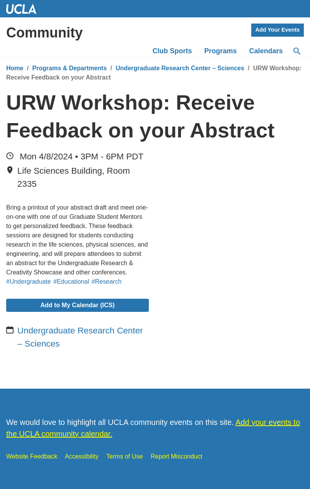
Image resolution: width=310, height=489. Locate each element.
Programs (220, 51)
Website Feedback (31, 456)
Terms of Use (124, 456)
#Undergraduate (28, 281)
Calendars (266, 51)
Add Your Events (277, 30)
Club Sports (172, 51)
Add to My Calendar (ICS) (77, 305)
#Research (106, 281)
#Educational (71, 281)
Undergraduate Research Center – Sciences (180, 68)
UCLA (24, 8)
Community (44, 33)
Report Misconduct (176, 456)
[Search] (296, 51)
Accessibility (82, 456)
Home (14, 68)
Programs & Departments (69, 68)
